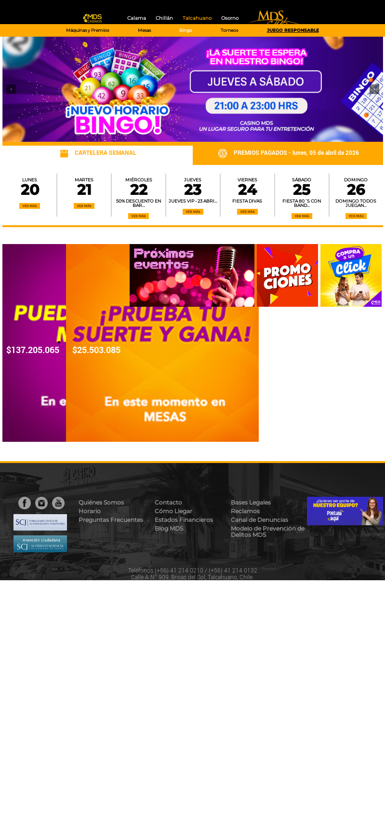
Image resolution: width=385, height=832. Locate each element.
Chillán (164, 18)
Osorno (230, 18)
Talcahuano (197, 18)
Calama (136, 18)
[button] (11, 89)
